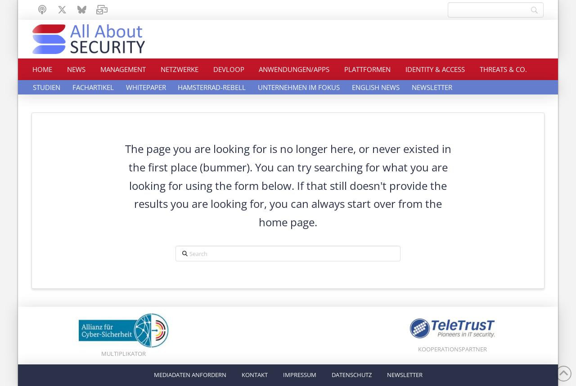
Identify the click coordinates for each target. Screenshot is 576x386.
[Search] (496, 10)
